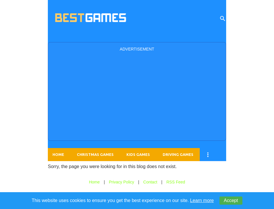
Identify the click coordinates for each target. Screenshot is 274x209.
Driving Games (178, 154)
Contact (150, 182)
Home (58, 154)
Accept (231, 200)
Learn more (202, 200)
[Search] (222, 19)
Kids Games (138, 154)
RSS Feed (175, 182)
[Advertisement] (137, 95)
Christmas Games (95, 154)
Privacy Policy (121, 182)
